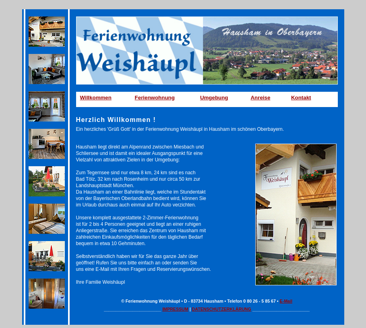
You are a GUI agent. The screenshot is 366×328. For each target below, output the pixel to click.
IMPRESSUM (175, 309)
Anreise (260, 98)
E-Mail (286, 301)
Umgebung (214, 98)
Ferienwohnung (155, 98)
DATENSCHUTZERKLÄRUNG (221, 309)
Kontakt (301, 98)
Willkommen (96, 98)
